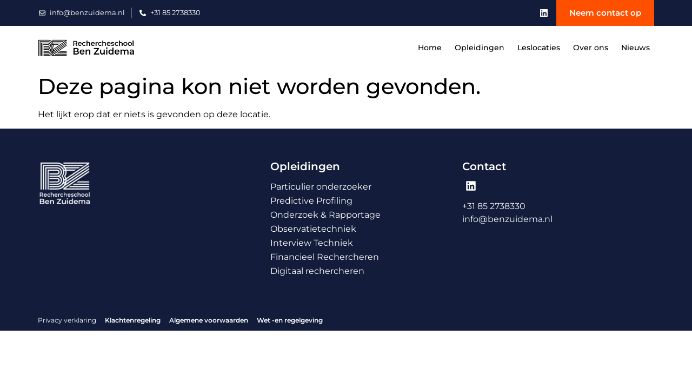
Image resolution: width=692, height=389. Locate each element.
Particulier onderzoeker (320, 187)
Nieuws (635, 47)
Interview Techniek (311, 243)
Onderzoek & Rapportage (325, 215)
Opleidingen (479, 47)
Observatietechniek (313, 229)
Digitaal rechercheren (317, 271)
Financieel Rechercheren (324, 257)
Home (430, 47)
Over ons (590, 47)
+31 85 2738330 (493, 206)
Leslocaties (538, 47)
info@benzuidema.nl (507, 219)
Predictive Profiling (311, 201)
